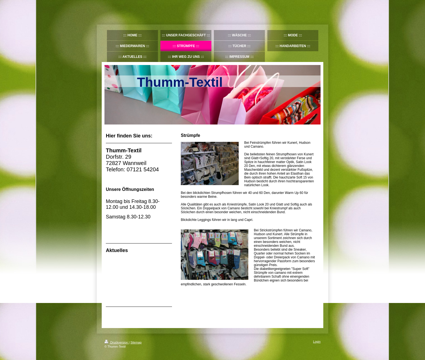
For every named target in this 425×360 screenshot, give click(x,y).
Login (317, 341)
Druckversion (116, 342)
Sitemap (135, 342)
